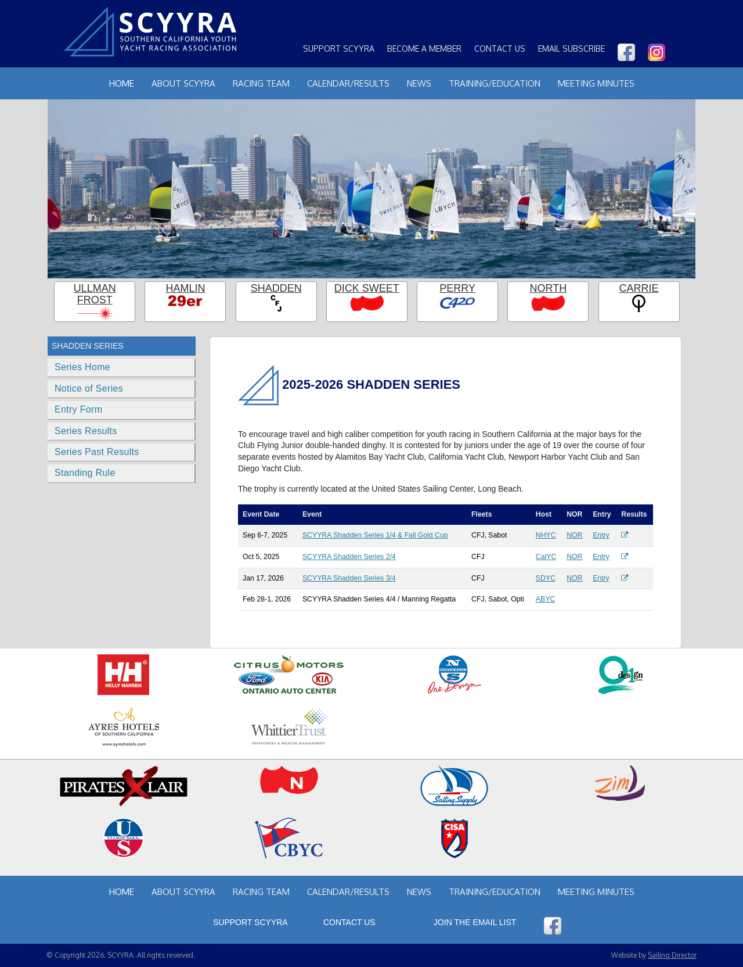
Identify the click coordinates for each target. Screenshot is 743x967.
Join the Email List (475, 922)
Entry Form (78, 409)
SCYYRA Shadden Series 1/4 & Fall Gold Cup (375, 535)
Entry (601, 535)
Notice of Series (89, 388)
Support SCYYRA (338, 48)
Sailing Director (672, 955)
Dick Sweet (366, 288)
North (548, 288)
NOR (574, 535)
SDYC (546, 578)
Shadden (276, 288)
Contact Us (499, 48)
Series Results (86, 431)
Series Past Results (97, 452)
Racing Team (261, 83)
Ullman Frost (95, 294)
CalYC (546, 557)
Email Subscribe (571, 48)
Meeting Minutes (596, 83)
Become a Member (424, 48)
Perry (457, 288)
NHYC (546, 535)
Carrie (639, 288)
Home (121, 83)
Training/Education (494, 83)
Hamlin (185, 288)
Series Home (82, 367)
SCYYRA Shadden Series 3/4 (349, 578)
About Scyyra (183, 83)
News (419, 83)
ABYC (545, 599)
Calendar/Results (348, 83)
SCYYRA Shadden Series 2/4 (349, 557)
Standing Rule (85, 473)
